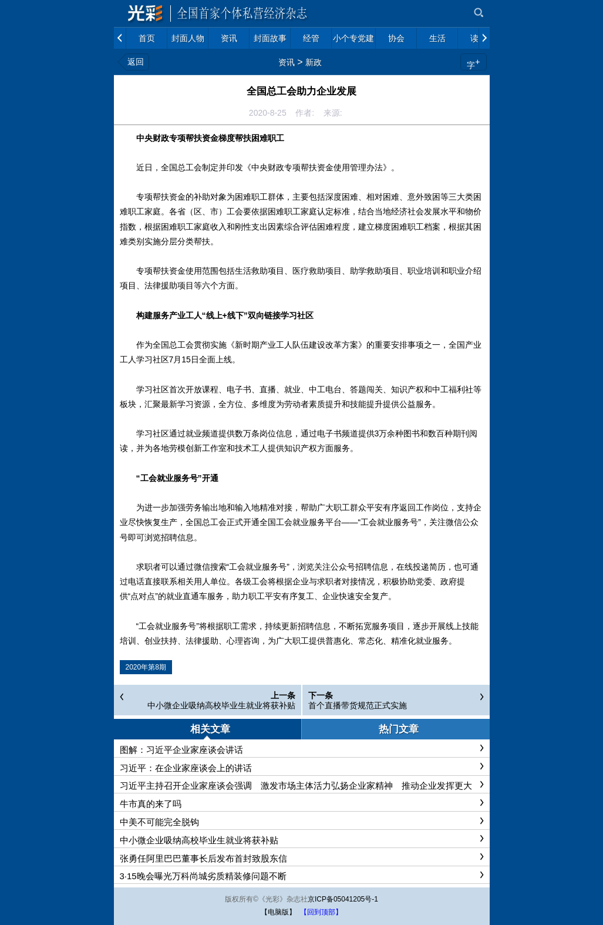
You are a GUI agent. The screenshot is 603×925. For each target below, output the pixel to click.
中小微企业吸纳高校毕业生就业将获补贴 (221, 705)
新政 (313, 62)
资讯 (286, 62)
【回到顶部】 (321, 912)
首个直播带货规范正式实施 (357, 705)
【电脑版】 (278, 912)
